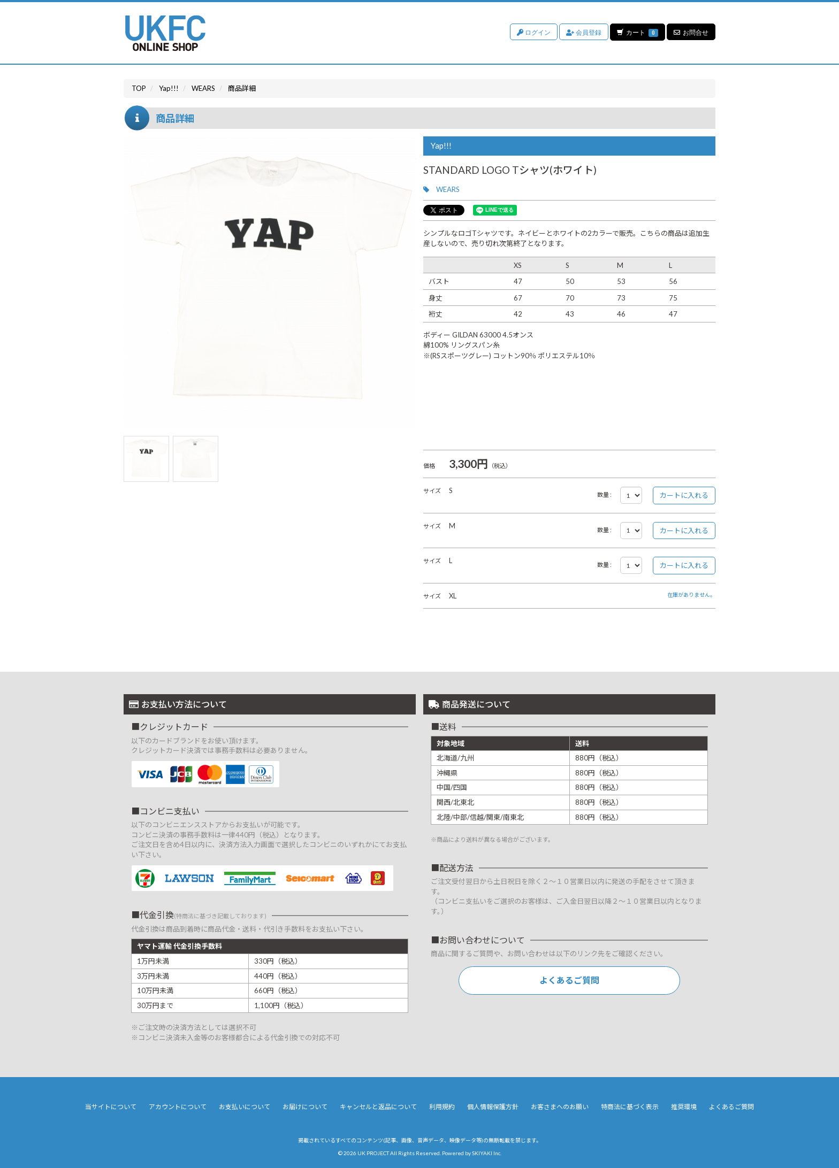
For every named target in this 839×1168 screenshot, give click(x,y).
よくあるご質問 (569, 980)
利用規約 (442, 1107)
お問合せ (691, 31)
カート (637, 31)
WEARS (448, 189)
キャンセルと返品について (378, 1107)
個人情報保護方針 (492, 1107)
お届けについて (305, 1107)
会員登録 (583, 31)
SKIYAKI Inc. (486, 1153)
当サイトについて (110, 1107)
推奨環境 (684, 1107)
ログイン (533, 31)
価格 (429, 465)
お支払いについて (244, 1107)
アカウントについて (178, 1107)
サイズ (432, 490)
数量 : (604, 494)
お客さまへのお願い (560, 1107)
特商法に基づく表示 (630, 1107)
